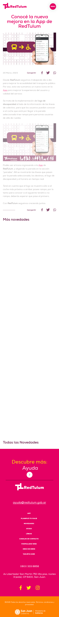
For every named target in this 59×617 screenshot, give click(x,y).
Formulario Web (29, 544)
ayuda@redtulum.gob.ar (29, 502)
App (5, 92)
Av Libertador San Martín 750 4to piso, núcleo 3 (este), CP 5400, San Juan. (29, 575)
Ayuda (29, 529)
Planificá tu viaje (29, 518)
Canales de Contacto (29, 539)
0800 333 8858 (29, 549)
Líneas (29, 534)
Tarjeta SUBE (29, 554)
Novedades (29, 524)
